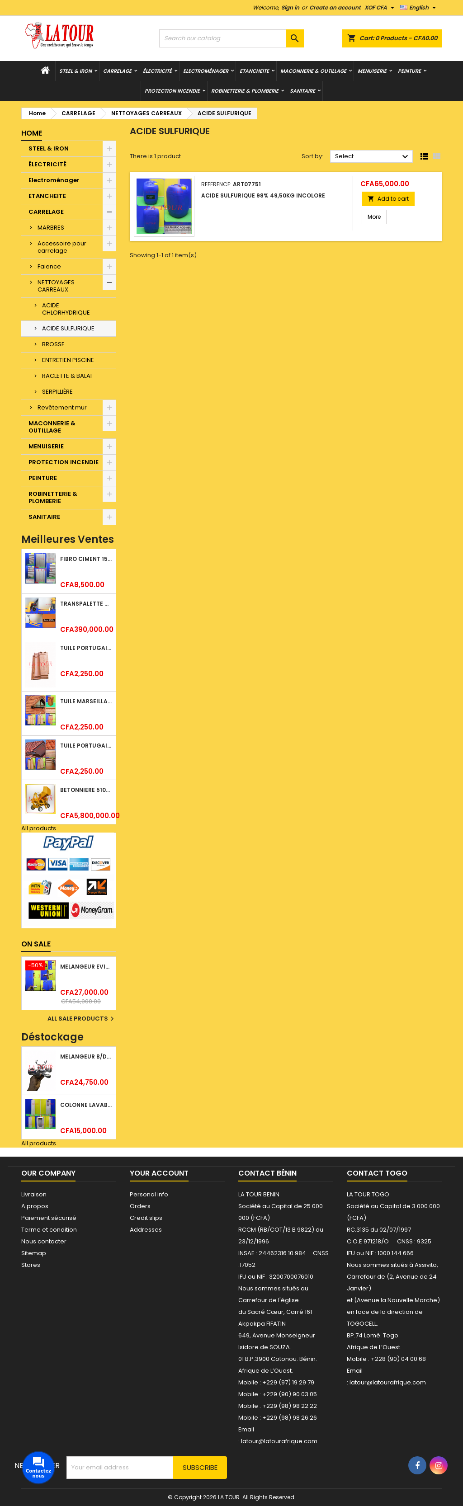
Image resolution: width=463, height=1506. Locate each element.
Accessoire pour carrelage (62, 247)
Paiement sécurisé (48, 1218)
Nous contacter (43, 1241)
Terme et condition (49, 1229)
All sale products (81, 1019)
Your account (159, 1173)
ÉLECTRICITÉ (157, 71)
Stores (30, 1265)
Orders (140, 1206)
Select (373, 156)
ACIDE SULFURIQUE (68, 328)
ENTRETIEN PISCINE (68, 360)
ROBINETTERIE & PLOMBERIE (245, 90)
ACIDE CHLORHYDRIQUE (66, 309)
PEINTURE (409, 71)
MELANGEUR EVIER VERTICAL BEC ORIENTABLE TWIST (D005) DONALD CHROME (86, 966)
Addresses (146, 1229)
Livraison (34, 1194)
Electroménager (205, 71)
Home (31, 133)
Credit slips (146, 1218)
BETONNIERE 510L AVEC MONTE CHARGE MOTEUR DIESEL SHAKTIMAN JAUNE (86, 789)
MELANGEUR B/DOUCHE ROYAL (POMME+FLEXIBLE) (86, 1056)
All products (38, 828)
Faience (49, 266)
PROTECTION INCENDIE (172, 90)
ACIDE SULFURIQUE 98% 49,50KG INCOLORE (263, 195)
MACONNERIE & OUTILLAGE (313, 71)
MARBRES (51, 227)
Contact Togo (377, 1173)
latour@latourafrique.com (388, 1382)
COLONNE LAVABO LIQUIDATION (86, 1104)
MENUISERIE (372, 71)
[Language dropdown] (419, 7)
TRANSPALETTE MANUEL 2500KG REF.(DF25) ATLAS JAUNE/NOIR (86, 603)
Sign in (290, 7)
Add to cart (388, 198)
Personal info (149, 1194)
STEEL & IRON (75, 71)
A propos (34, 1206)
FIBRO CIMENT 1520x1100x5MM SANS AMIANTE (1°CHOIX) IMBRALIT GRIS (86, 558)
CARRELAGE (117, 71)
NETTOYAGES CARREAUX (56, 286)
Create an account (335, 7)
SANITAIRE (302, 90)
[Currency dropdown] (380, 7)
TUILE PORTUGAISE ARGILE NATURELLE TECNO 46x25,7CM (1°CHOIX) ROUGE (86, 745)
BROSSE (53, 344)
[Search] (231, 38)
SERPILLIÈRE (57, 391)
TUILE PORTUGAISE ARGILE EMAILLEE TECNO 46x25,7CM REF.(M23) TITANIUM (86, 648)
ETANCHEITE (254, 71)
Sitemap (33, 1253)
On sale (36, 944)
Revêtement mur (62, 407)
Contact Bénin (267, 1173)
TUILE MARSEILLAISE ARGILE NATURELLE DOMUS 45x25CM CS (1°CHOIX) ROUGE (86, 701)
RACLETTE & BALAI (67, 376)
